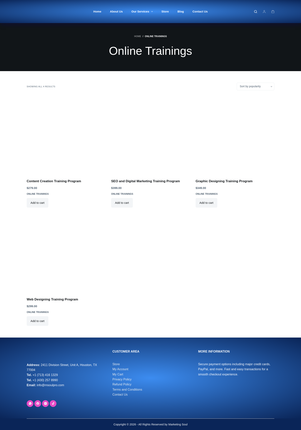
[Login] (264, 11)
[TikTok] (53, 403)
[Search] (255, 11)
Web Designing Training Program (52, 299)
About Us (116, 11)
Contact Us (200, 11)
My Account (120, 369)
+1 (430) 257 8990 (45, 380)
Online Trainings (38, 194)
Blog (180, 11)
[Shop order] (255, 86)
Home (97, 11)
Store (165, 11)
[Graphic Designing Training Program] (235, 134)
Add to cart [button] (38, 202)
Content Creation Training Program (54, 181)
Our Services (142, 11)
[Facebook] (37, 403)
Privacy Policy (122, 379)
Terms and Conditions (127, 389)
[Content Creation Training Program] (66, 134)
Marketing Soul (177, 424)
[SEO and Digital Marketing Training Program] (150, 134)
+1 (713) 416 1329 (45, 375)
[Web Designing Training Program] (66, 252)
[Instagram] (45, 403)
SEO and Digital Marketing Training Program (145, 181)
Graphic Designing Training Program (224, 181)
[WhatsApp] (30, 403)
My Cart (117, 374)
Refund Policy (121, 384)
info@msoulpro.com (50, 385)
